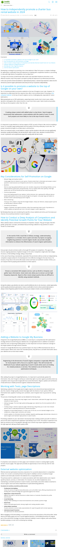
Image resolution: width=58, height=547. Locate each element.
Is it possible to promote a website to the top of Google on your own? (21, 59)
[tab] (29, 530)
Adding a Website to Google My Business (14, 64)
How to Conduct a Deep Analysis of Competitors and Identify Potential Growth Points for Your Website (29, 63)
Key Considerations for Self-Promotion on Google (16, 61)
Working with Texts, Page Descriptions (13, 66)
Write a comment (18, 534)
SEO (35, 15)
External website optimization (11, 67)
